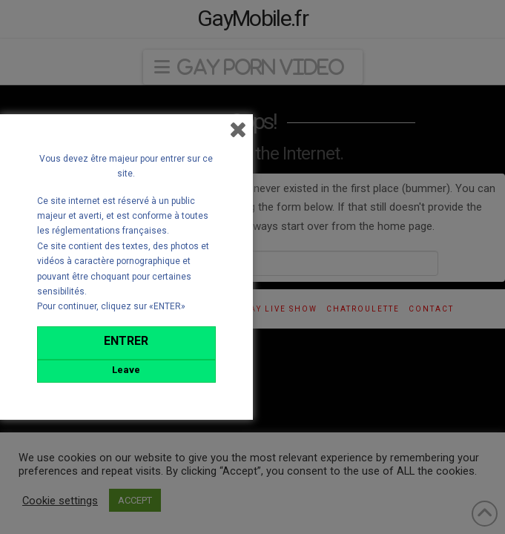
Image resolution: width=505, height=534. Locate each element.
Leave (126, 369)
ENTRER (126, 341)
